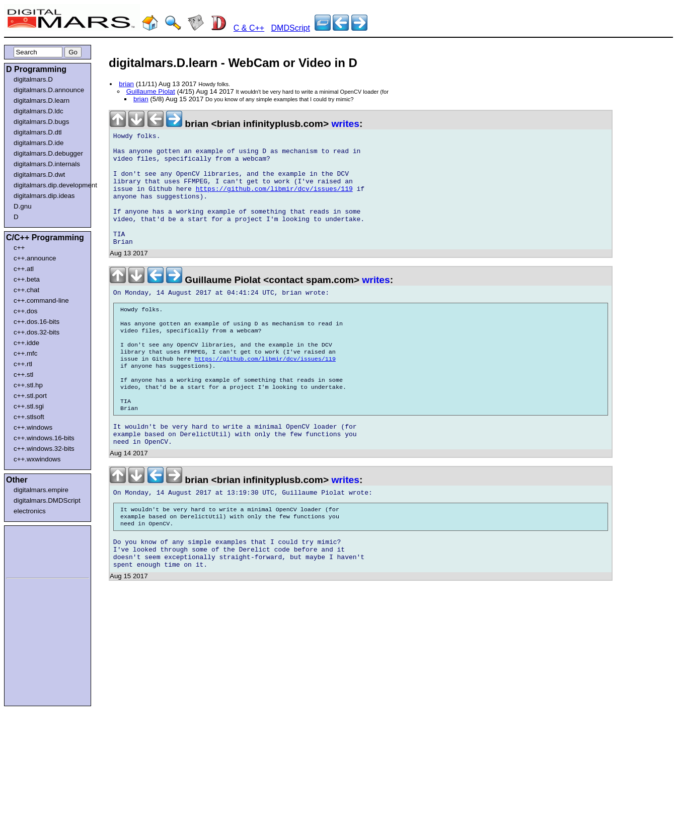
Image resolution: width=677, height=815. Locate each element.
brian (126, 84)
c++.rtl (23, 364)
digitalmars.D (33, 79)
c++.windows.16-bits (44, 438)
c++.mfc (25, 353)
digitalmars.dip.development (50, 185)
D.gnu (23, 206)
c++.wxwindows (37, 459)
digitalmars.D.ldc (38, 111)
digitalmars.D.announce (49, 90)
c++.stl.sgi (29, 406)
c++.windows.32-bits (44, 448)
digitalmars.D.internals (47, 164)
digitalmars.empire (41, 490)
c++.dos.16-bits (36, 321)
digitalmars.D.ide (38, 143)
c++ (19, 247)
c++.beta (27, 279)
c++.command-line (41, 300)
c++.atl (24, 269)
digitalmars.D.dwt (39, 174)
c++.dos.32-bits (36, 332)
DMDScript (290, 28)
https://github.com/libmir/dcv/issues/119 (274, 201)
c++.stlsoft (29, 417)
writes (345, 123)
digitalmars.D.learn (41, 100)
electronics (30, 511)
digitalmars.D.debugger (48, 153)
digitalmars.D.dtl (38, 132)
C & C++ (249, 28)
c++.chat (26, 290)
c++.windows (33, 427)
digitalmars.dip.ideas (44, 195)
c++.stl (23, 374)
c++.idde (26, 343)
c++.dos (25, 311)
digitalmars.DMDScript (47, 500)
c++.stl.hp (28, 385)
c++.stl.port (30, 395)
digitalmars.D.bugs (41, 121)
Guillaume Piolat (150, 91)
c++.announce (35, 258)
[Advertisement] (36, 550)
